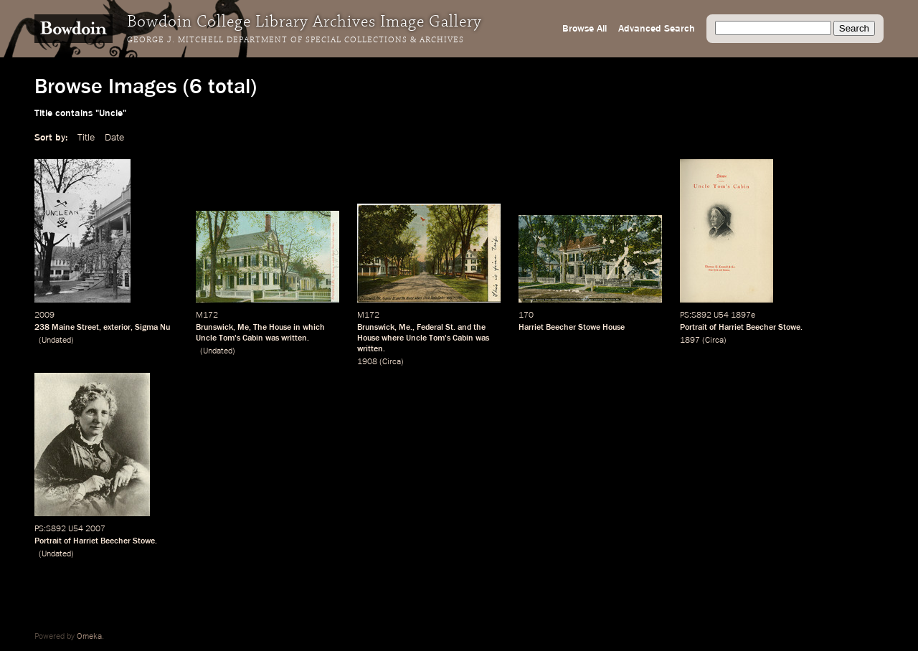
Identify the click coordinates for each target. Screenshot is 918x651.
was (272, 338)
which (314, 327)
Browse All (584, 29)
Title (86, 138)
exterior (117, 327)
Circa (391, 362)
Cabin (252, 338)
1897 (690, 340)
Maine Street (75, 327)
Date (114, 138)
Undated (56, 340)
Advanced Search (656, 29)
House (280, 327)
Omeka (89, 636)
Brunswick (214, 327)
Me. (405, 327)
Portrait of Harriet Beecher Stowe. (741, 327)
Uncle (206, 338)
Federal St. (436, 327)
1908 (367, 362)
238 (41, 327)
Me (243, 327)
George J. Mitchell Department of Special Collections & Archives (295, 40)
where (393, 338)
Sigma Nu (152, 327)
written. (295, 338)
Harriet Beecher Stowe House (572, 327)
